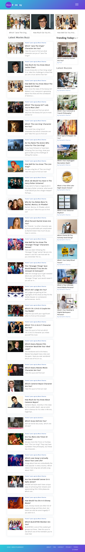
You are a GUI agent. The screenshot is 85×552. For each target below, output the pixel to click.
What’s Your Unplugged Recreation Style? (65, 162)
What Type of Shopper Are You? (66, 137)
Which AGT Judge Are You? (36, 290)
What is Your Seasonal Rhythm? (65, 212)
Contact (61, 547)
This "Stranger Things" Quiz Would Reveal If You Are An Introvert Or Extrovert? (36, 268)
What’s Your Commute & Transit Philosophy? (66, 112)
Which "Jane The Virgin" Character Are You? (27, 33)
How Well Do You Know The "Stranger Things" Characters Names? (37, 244)
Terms (76, 547)
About (49, 547)
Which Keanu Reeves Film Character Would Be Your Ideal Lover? (37, 346)
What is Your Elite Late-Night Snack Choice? (65, 187)
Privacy (68, 547)
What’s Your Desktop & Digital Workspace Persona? (65, 312)
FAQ (54, 547)
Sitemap (75, 550)
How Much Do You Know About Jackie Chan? (51, 33)
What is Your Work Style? (66, 88)
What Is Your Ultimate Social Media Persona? (65, 286)
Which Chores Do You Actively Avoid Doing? (65, 236)
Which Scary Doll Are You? (36, 421)
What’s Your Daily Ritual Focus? (66, 261)
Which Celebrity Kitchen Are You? (66, 59)
